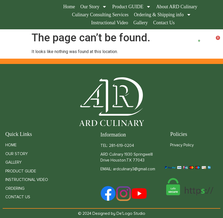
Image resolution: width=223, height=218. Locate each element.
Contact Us (164, 22)
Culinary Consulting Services (100, 14)
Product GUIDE (131, 7)
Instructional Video (109, 22)
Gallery (140, 22)
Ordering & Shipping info (162, 15)
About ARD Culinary (176, 6)
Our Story (93, 7)
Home (69, 6)
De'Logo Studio (130, 213)
